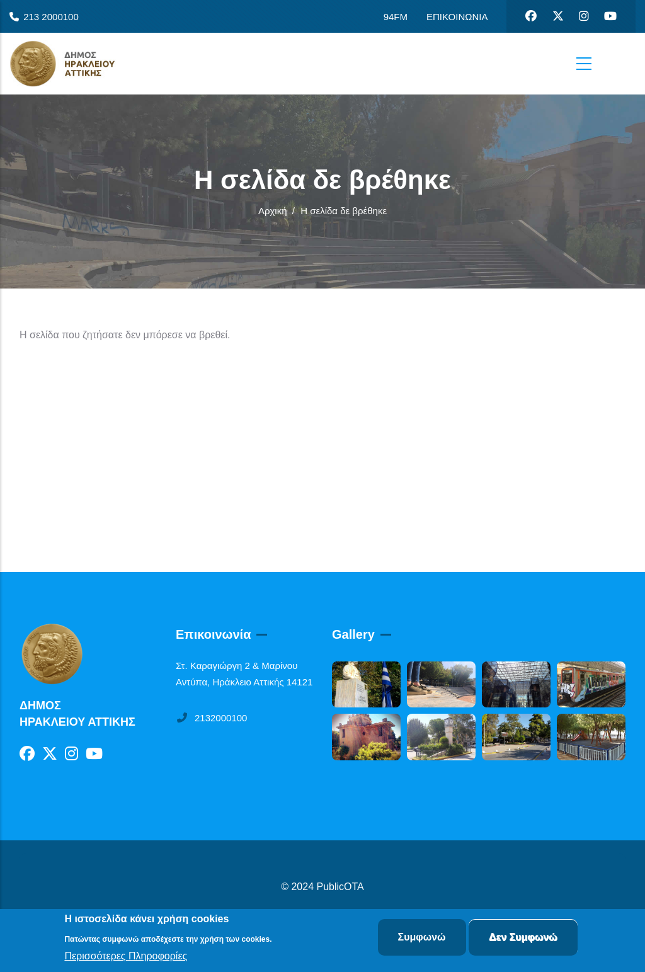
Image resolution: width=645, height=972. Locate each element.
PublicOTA (340, 886)
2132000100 (211, 717)
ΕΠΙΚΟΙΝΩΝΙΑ (457, 16)
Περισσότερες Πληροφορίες (125, 956)
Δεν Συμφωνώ (523, 937)
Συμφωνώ (422, 937)
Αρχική (272, 210)
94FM (396, 16)
